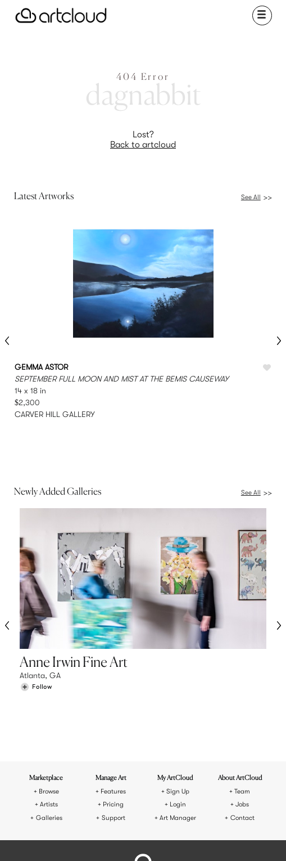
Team (242, 693)
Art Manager (178, 720)
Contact (242, 720)
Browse (49, 693)
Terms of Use (120, 799)
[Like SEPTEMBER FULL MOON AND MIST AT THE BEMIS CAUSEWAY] (266, 368)
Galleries (49, 720)
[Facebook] (134, 837)
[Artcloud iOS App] (171, 839)
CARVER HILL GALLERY (55, 414)
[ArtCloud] (61, 15)
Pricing (113, 706)
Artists (49, 706)
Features (113, 693)
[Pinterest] (114, 837)
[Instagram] (96, 837)
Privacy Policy (165, 799)
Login (178, 706)
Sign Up (177, 693)
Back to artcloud (143, 145)
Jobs (242, 706)
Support (113, 720)
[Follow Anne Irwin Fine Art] (36, 640)
